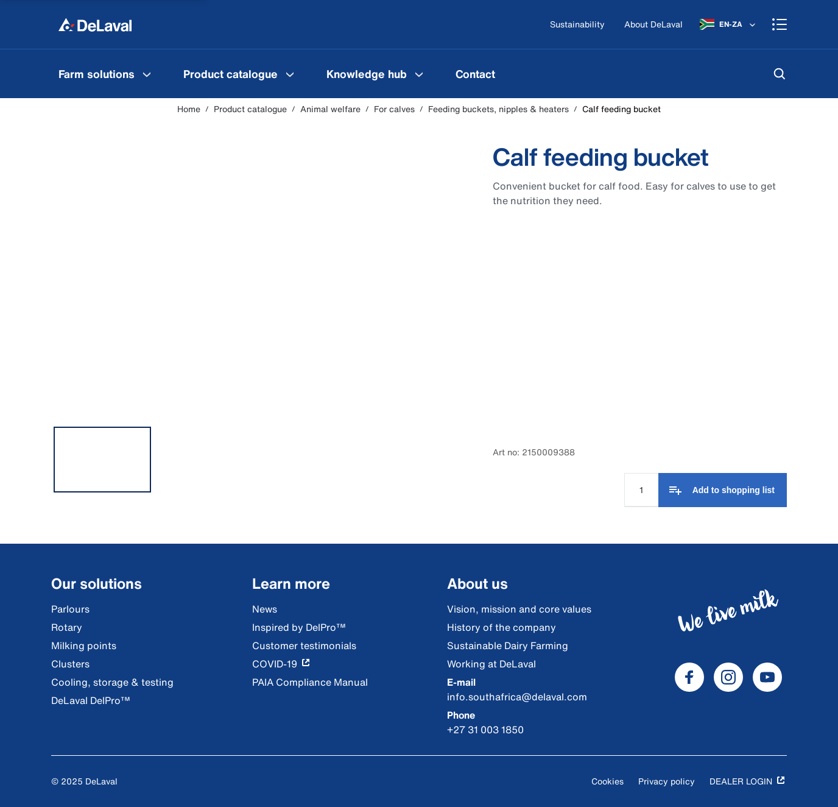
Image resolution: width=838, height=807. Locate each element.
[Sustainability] (577, 24)
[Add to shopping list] (722, 490)
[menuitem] (106, 73)
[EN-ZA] (728, 24)
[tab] (102, 459)
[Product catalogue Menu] (290, 73)
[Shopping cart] (779, 24)
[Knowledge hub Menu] (419, 73)
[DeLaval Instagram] (728, 677)
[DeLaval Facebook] (689, 677)
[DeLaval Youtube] (767, 677)
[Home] (95, 24)
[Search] (779, 73)
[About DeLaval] (653, 24)
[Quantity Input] (641, 490)
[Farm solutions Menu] (147, 73)
